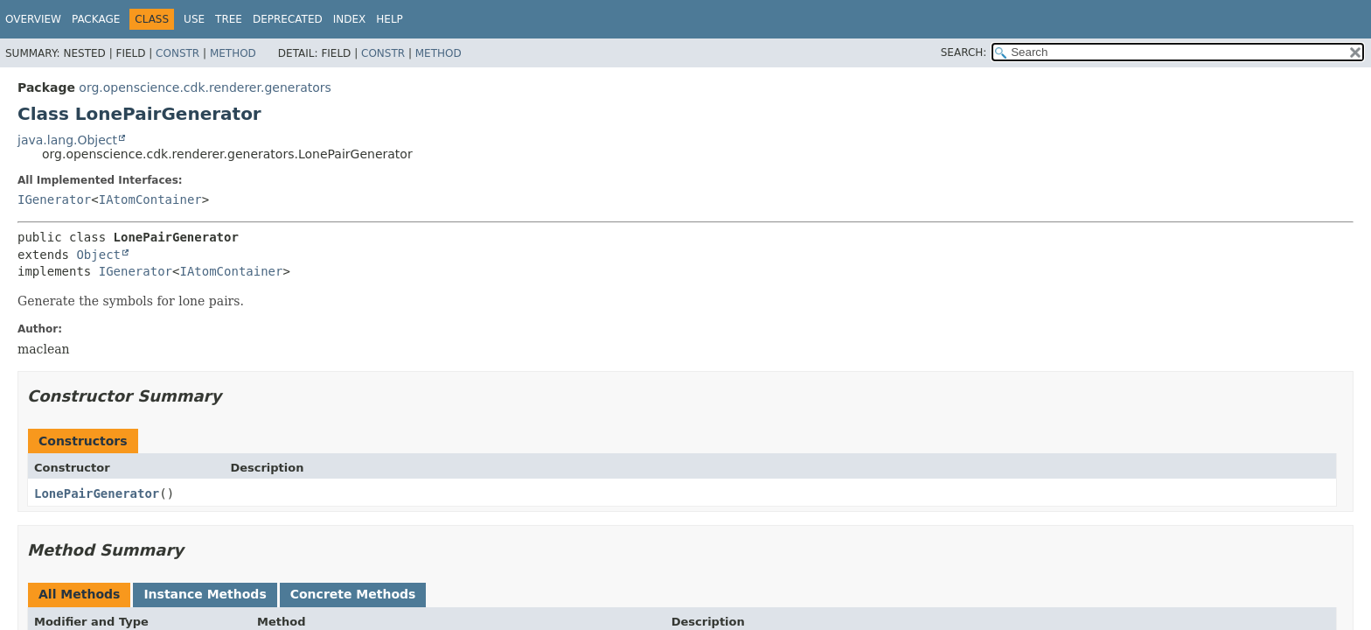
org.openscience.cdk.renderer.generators (205, 87)
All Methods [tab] (79, 594)
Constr (177, 53)
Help (389, 19)
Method (233, 53)
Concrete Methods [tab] (353, 594)
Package (96, 19)
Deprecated (288, 19)
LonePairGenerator (96, 493)
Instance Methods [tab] (204, 594)
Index (349, 19)
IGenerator (54, 199)
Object (98, 255)
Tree (228, 19)
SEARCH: (964, 52)
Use (194, 19)
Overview (33, 19)
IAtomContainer (150, 199)
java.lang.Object (67, 140)
